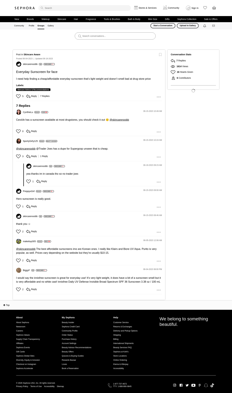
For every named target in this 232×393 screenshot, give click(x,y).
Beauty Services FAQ (122, 347)
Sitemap (60, 386)
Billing (115, 339)
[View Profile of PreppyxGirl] (32, 191)
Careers (19, 331)
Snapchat (206, 385)
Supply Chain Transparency (28, 339)
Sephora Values (23, 335)
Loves (64, 364)
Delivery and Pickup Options (125, 331)
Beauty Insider (68, 322)
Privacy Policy (22, 386)
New (17, 19)
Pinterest (200, 385)
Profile (31, 26)
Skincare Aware (32, 54)
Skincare (61, 19)
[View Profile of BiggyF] (28, 270)
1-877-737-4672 (120, 384)
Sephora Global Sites (25, 356)
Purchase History (69, 339)
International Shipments (123, 343)
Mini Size (152, 19)
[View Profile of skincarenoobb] (32, 64)
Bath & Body (134, 19)
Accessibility (118, 368)
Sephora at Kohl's (120, 352)
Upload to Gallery (188, 25)
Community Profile (70, 331)
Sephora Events (23, 347)
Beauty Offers (68, 352)
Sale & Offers (211, 19)
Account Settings (69, 343)
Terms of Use (36, 386)
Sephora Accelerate (24, 368)
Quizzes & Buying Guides (73, 356)
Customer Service (121, 322)
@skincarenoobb (119, 119)
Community (19, 26)
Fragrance (91, 19)
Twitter (187, 385)
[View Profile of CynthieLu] (31, 112)
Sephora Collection (186, 19)
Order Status (67, 335)
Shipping (117, 335)
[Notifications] (205, 25)
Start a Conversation (162, 25)
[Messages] (214, 25)
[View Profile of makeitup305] (33, 241)
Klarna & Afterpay (120, 364)
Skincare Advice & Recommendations (33, 90)
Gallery (51, 26)
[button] (18, 96)
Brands (30, 19)
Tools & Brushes (112, 19)
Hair (76, 19)
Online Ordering (120, 360)
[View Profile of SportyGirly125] (33, 141)
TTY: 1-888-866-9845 (122, 386)
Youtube (193, 385)
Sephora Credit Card (71, 327)
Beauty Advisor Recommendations (76, 347)
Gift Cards (20, 352)
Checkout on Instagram (26, 364)
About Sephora (22, 322)
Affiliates (19, 343)
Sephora (25, 8)
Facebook (181, 385)
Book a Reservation (70, 368)
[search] (84, 8)
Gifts (167, 19)
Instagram (175, 385)
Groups (41, 26)
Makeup (46, 19)
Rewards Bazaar (69, 360)
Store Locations (120, 356)
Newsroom (20, 327)
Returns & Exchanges (122, 327)
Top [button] (8, 305)
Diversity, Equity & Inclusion (28, 360)
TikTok (212, 385)
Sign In (195, 8)
